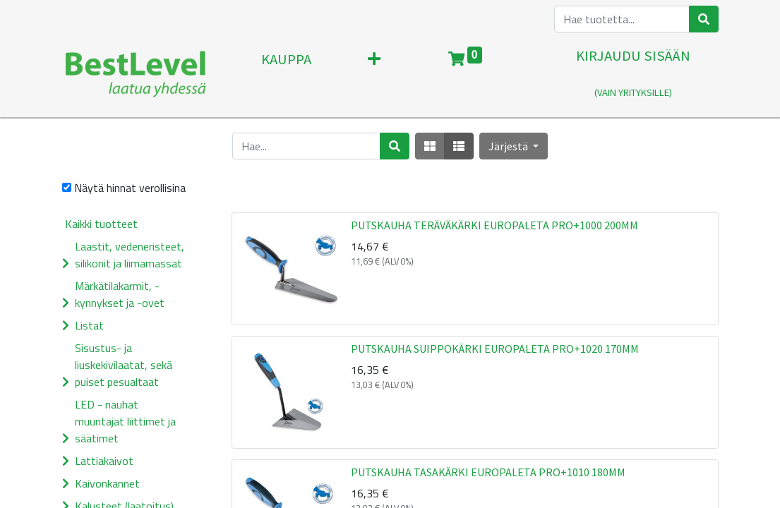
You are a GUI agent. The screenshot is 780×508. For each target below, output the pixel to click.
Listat (89, 325)
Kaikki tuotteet (101, 223)
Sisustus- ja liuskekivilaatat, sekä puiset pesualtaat (123, 364)
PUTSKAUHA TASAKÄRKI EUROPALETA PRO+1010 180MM (488, 472)
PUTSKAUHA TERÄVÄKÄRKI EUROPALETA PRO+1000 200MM (494, 225)
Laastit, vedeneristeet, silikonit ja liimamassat (129, 255)
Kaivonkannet (107, 483)
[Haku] (704, 19)
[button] (513, 146)
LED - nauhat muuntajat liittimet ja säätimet (125, 421)
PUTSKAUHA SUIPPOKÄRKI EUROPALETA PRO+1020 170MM (495, 348)
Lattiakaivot (104, 460)
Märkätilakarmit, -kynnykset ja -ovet (119, 294)
